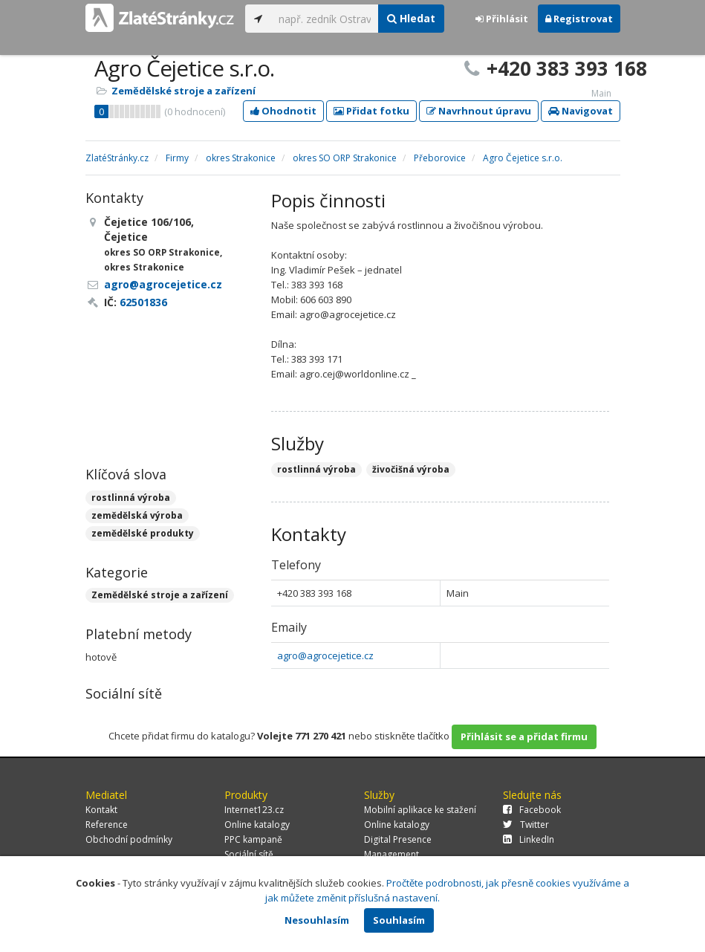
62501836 (143, 302)
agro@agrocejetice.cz (325, 655)
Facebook (532, 809)
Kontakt (101, 809)
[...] (325, 18)
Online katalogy (257, 824)
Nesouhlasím (317, 920)
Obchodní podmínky (128, 839)
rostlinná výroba (130, 497)
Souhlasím (399, 920)
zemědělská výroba (137, 515)
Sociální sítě (248, 854)
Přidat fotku (371, 110)
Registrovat (579, 18)
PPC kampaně (253, 839)
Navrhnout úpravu (478, 110)
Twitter (526, 824)
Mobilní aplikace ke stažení (420, 809)
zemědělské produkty (142, 533)
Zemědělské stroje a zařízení (183, 90)
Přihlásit (501, 18)
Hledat (411, 18)
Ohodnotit (283, 110)
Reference (106, 824)
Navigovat (580, 110)
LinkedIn (528, 839)
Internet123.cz (254, 809)
